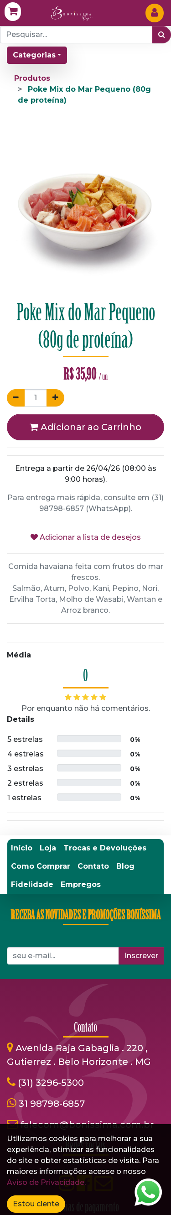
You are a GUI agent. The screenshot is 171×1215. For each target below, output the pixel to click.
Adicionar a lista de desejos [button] (86, 537)
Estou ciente (36, 1203)
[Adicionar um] (55, 398)
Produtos (32, 78)
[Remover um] (16, 398)
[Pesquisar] (161, 34)
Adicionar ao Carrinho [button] (85, 427)
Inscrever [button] (141, 955)
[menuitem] (21, 848)
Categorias (34, 55)
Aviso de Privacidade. (46, 1182)
